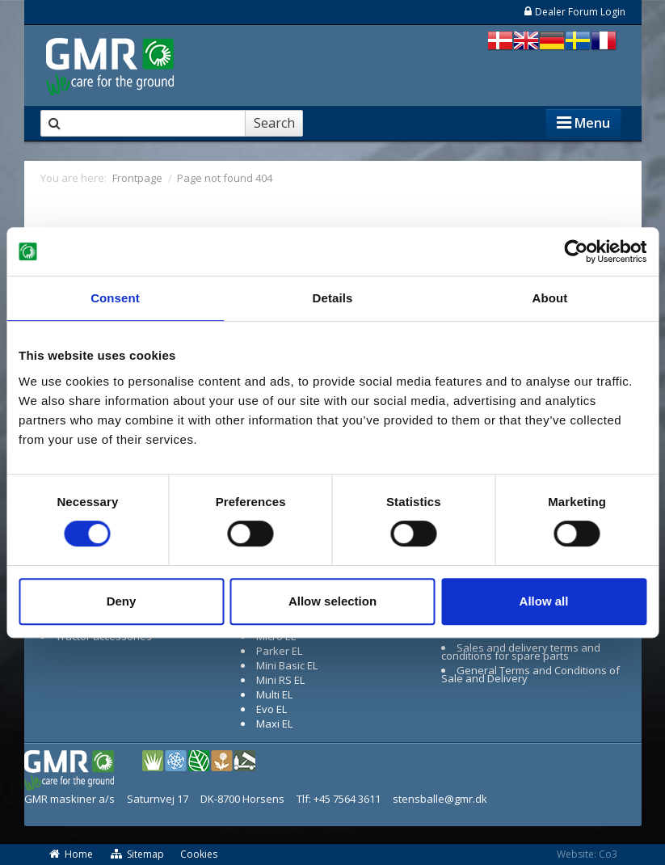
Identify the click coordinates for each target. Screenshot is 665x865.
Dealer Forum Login (574, 12)
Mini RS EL (280, 680)
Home (71, 854)
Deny (122, 601)
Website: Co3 (587, 854)
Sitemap (136, 854)
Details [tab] (333, 298)
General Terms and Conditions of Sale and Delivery (531, 674)
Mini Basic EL (287, 665)
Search (274, 123)
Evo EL (271, 709)
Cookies (198, 854)
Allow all (544, 601)
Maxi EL (274, 723)
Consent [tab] (115, 298)
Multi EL (274, 694)
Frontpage (137, 178)
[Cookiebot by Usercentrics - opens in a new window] (575, 251)
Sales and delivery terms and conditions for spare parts (521, 651)
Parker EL (279, 650)
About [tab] (550, 298)
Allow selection (332, 601)
